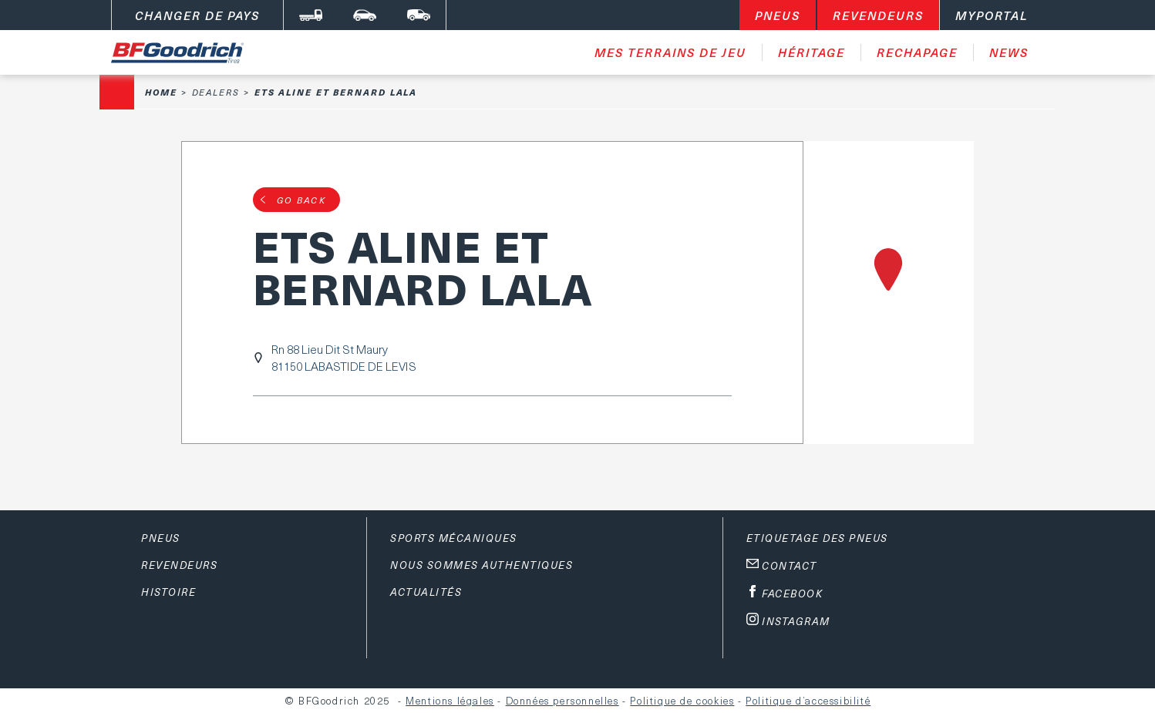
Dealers (216, 92)
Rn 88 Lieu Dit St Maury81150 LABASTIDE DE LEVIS (343, 358)
